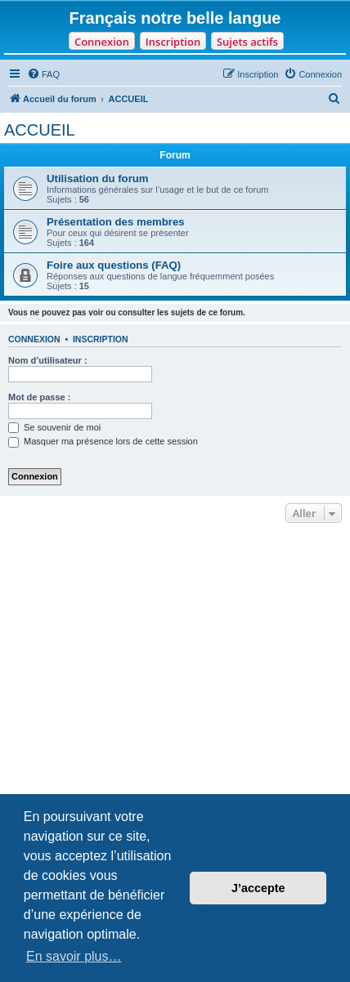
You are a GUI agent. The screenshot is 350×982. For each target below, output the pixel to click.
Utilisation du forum (98, 178)
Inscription (173, 41)
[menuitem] (43, 74)
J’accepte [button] (258, 888)
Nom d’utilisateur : (48, 360)
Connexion (101, 41)
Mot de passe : (39, 397)
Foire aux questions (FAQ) (114, 265)
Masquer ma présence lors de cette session (103, 441)
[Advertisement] (175, 710)
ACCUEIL (39, 130)
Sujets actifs (247, 41)
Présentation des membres (116, 222)
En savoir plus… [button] (74, 956)
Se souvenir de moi (54, 427)
